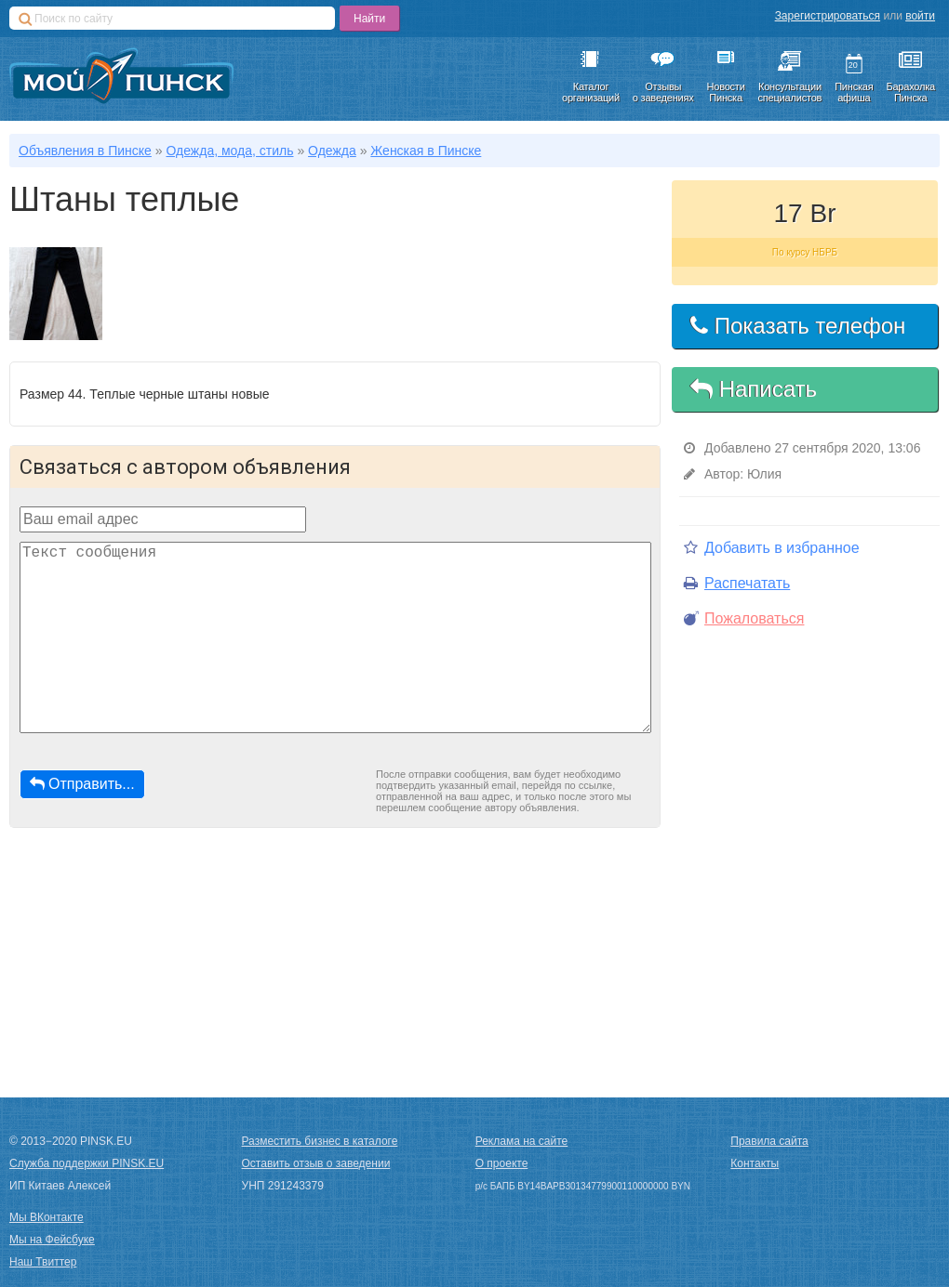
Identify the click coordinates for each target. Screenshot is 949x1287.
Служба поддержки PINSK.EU (86, 1163)
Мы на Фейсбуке (52, 1239)
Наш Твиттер (42, 1261)
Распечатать (737, 583)
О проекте (501, 1163)
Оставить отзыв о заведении (316, 1163)
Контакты (754, 1163)
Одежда (332, 150)
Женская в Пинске (425, 150)
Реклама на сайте (521, 1141)
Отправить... (82, 784)
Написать (753, 388)
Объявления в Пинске (85, 150)
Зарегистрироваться (827, 15)
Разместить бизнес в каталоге (320, 1141)
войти (920, 15)
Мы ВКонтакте (46, 1217)
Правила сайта (769, 1141)
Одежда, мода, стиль (229, 150)
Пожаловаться (744, 618)
